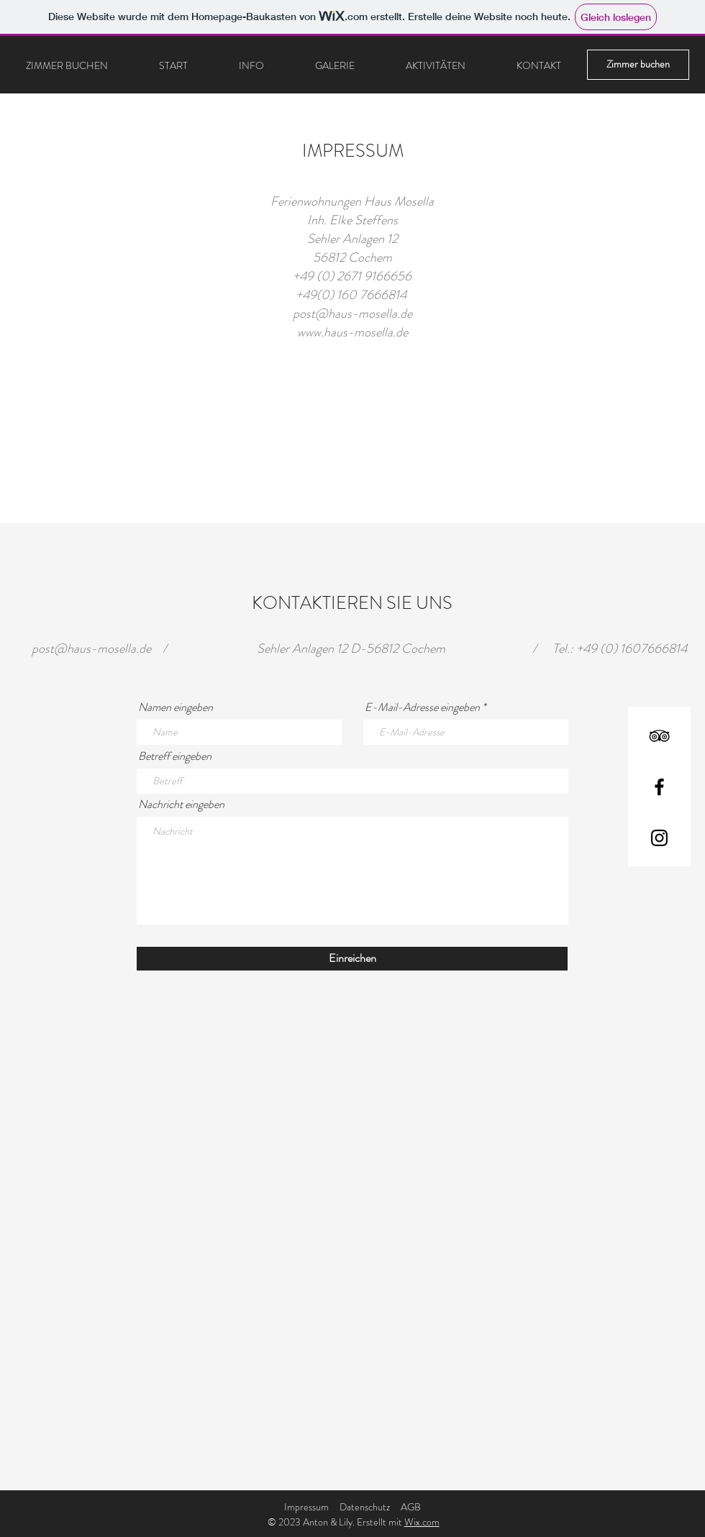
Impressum (306, 1507)
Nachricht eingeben (181, 804)
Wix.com (422, 1522)
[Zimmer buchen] (638, 65)
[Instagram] (659, 838)
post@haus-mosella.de (352, 313)
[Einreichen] (352, 959)
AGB (411, 1507)
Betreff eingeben (175, 756)
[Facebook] (659, 787)
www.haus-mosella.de (352, 332)
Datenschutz (365, 1507)
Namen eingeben (175, 707)
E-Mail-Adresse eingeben (422, 707)
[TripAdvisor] (659, 736)
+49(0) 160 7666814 (352, 294)
